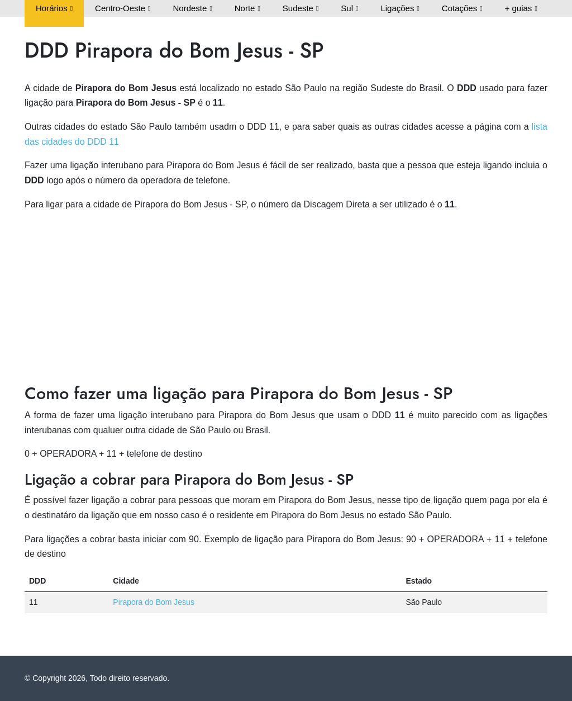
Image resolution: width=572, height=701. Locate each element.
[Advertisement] (286, 299)
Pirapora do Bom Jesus (153, 602)
